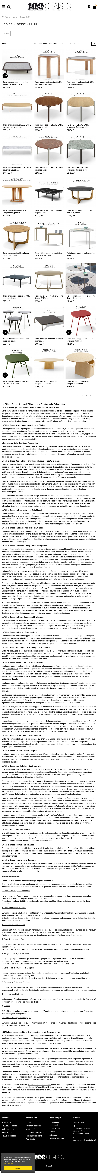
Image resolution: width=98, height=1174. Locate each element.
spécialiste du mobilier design (27, 1035)
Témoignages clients (34, 1136)
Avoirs (52, 1132)
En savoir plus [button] (8, 1163)
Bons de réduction (57, 1138)
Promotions (6, 1122)
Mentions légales (32, 1129)
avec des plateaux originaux (28, 754)
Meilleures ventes (9, 1129)
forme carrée (9, 739)
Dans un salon (7, 781)
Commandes (55, 1128)
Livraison (29, 1122)
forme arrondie (12, 669)
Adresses (53, 1135)
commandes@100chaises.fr (84, 1140)
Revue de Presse (9, 1136)
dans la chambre (22, 833)
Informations (7, 1132)
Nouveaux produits (9, 1126)
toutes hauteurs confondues (39, 1085)
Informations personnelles (55, 1123)
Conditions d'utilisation (35, 1132)
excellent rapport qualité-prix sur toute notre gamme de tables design (54, 1048)
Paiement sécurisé (33, 1126)
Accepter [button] (18, 1168)
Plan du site (30, 1139)
